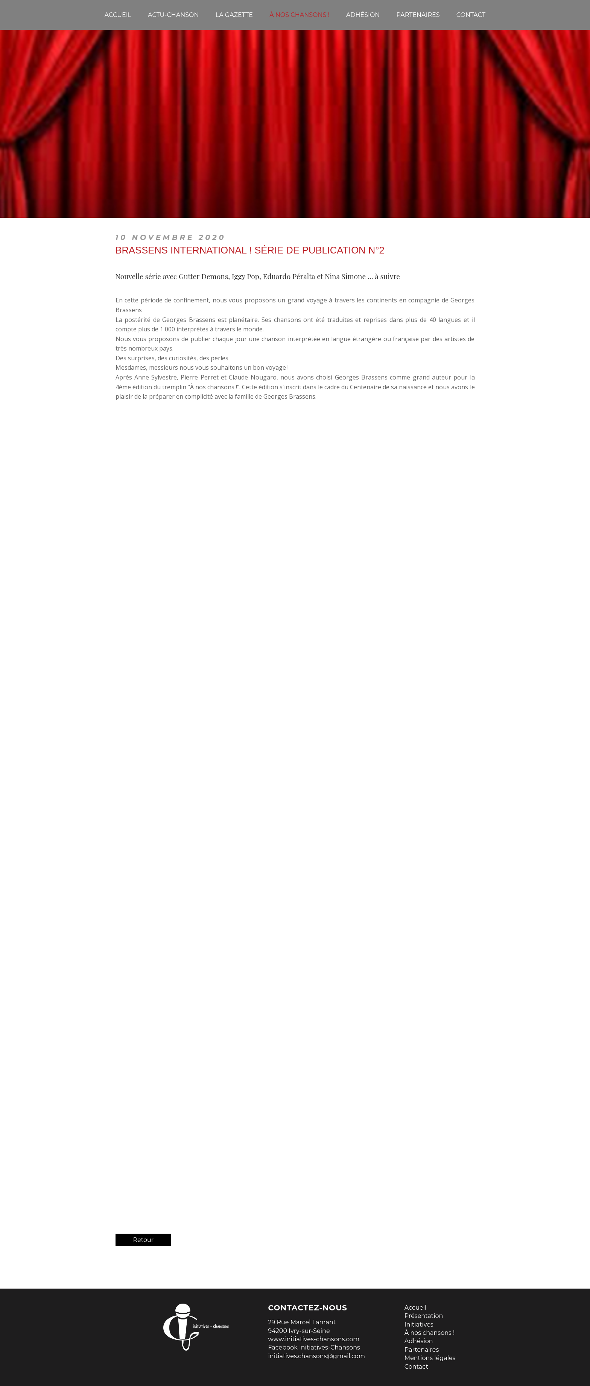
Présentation (423, 1315)
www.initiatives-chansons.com (314, 1339)
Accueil (415, 1307)
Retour (143, 1239)
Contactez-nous (307, 1307)
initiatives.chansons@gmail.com (316, 1356)
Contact (416, 1366)
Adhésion (418, 1341)
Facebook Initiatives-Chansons (314, 1347)
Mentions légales (430, 1358)
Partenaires (421, 1349)
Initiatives (418, 1324)
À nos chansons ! (429, 1332)
